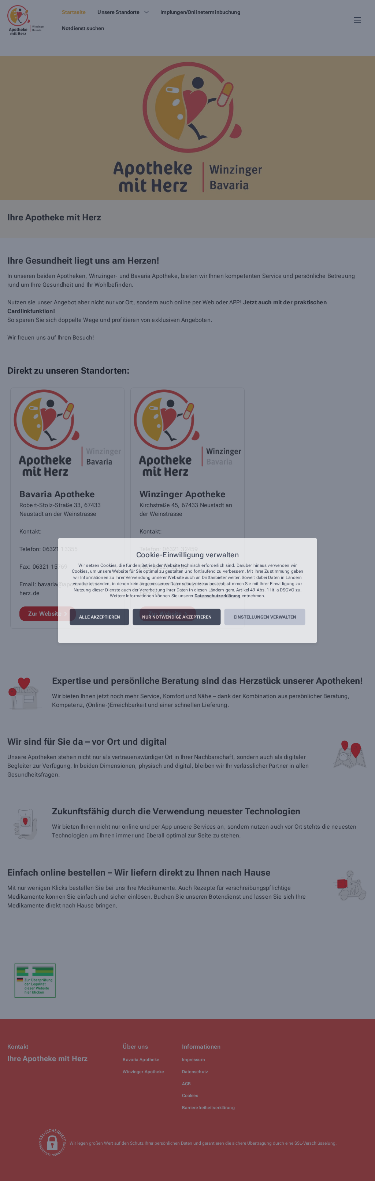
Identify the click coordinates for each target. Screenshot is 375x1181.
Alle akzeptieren (99, 617)
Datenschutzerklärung (217, 596)
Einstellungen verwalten (265, 617)
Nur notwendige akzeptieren (177, 617)
